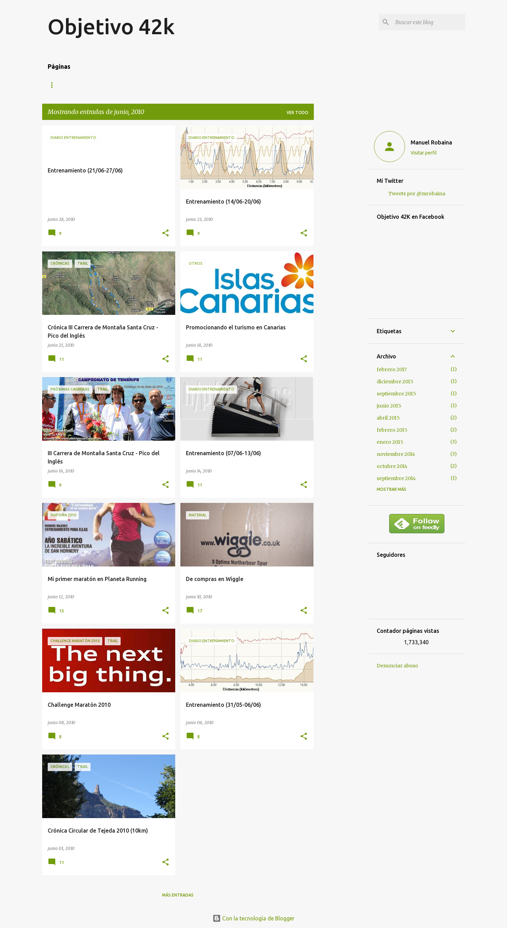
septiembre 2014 (396, 478)
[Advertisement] (341, 229)
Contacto (133, 85)
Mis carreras (90, 85)
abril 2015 (388, 418)
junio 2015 (389, 406)
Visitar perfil (424, 153)
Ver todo (297, 112)
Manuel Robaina (431, 142)
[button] (165, 233)
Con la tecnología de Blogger (253, 918)
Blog (53, 85)
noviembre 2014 (396, 454)
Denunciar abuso (397, 666)
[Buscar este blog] (429, 22)
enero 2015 (390, 442)
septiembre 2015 (396, 394)
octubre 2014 (392, 466)
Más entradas (178, 895)
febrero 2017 (392, 369)
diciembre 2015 (395, 381)
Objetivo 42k (111, 26)
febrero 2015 (392, 430)
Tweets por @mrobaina (416, 193)
